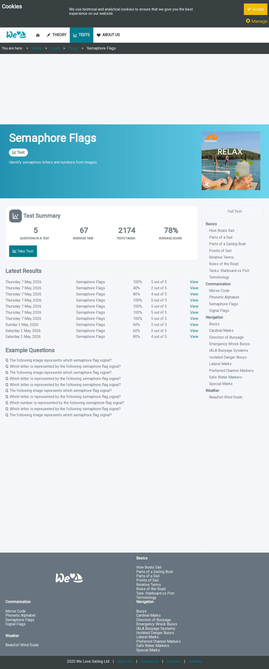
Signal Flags (219, 310)
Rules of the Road (223, 264)
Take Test (23, 251)
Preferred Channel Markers (231, 370)
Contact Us (150, 661)
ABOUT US (108, 35)
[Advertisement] (134, 89)
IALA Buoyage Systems (228, 350)
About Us (125, 661)
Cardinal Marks (221, 330)
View (194, 282)
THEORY (56, 35)
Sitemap (195, 661)
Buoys (214, 324)
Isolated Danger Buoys (228, 357)
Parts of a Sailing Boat (227, 244)
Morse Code (219, 290)
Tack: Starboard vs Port (155, 593)
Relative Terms (221, 257)
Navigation (214, 317)
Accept (255, 9)
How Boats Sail (221, 230)
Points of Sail (220, 250)
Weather (212, 390)
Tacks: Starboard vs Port (229, 270)
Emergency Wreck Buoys (229, 344)
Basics (211, 224)
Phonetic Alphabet (224, 297)
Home (37, 48)
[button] (16, 40)
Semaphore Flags (101, 48)
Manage (256, 21)
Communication (218, 284)
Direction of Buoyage (226, 337)
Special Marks (221, 384)
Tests (73, 48)
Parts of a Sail (220, 237)
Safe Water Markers (225, 377)
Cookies (173, 661)
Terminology (219, 277)
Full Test (235, 211)
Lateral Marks (220, 364)
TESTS (81, 35)
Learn (55, 48)
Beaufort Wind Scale (225, 397)
